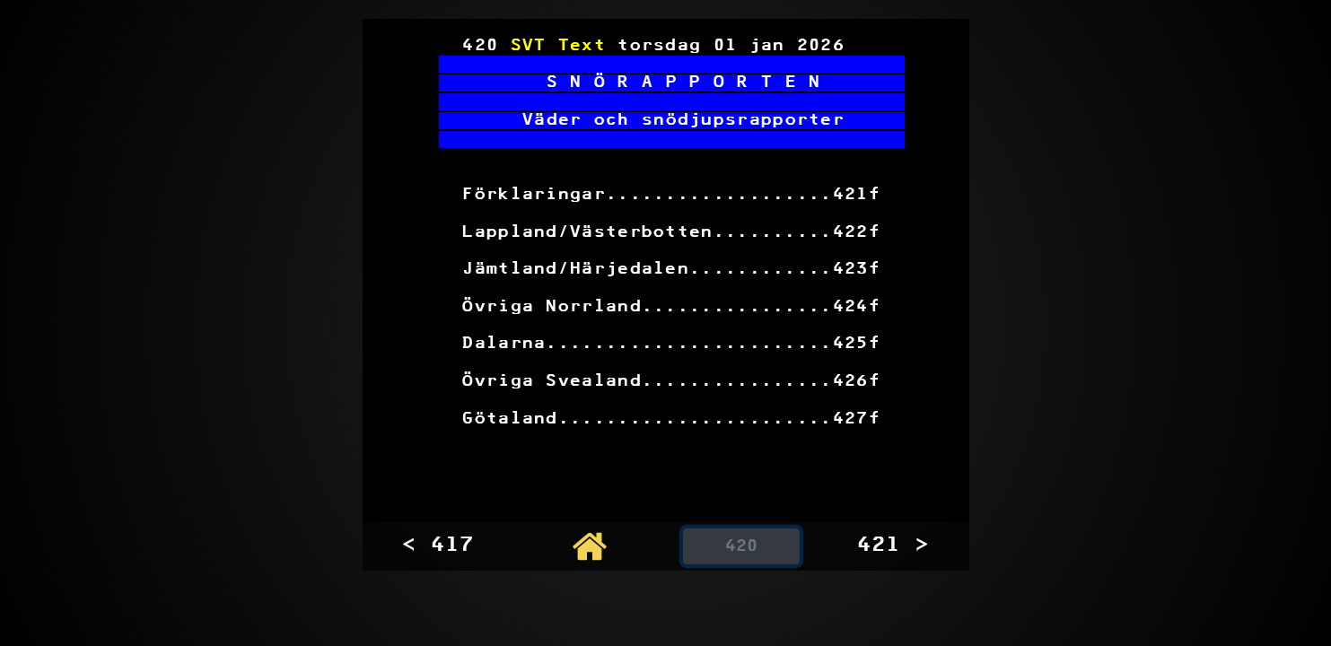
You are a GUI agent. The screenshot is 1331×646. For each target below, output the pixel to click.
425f (856, 344)
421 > (893, 545)
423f (856, 269)
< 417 (438, 545)
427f (856, 419)
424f (856, 307)
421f (856, 195)
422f (856, 232)
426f (856, 381)
